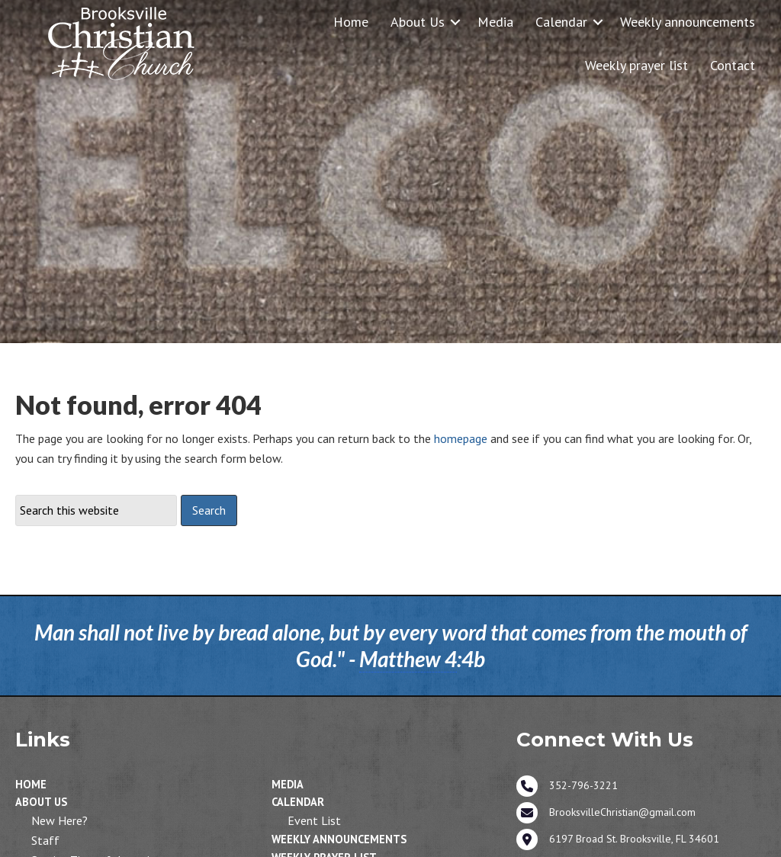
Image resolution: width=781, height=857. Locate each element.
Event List (314, 820)
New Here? (59, 820)
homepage (460, 438)
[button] (455, 21)
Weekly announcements (687, 21)
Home (350, 21)
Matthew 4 (408, 659)
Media (495, 21)
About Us (417, 21)
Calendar (561, 21)
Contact (732, 65)
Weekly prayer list (636, 65)
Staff (45, 840)
